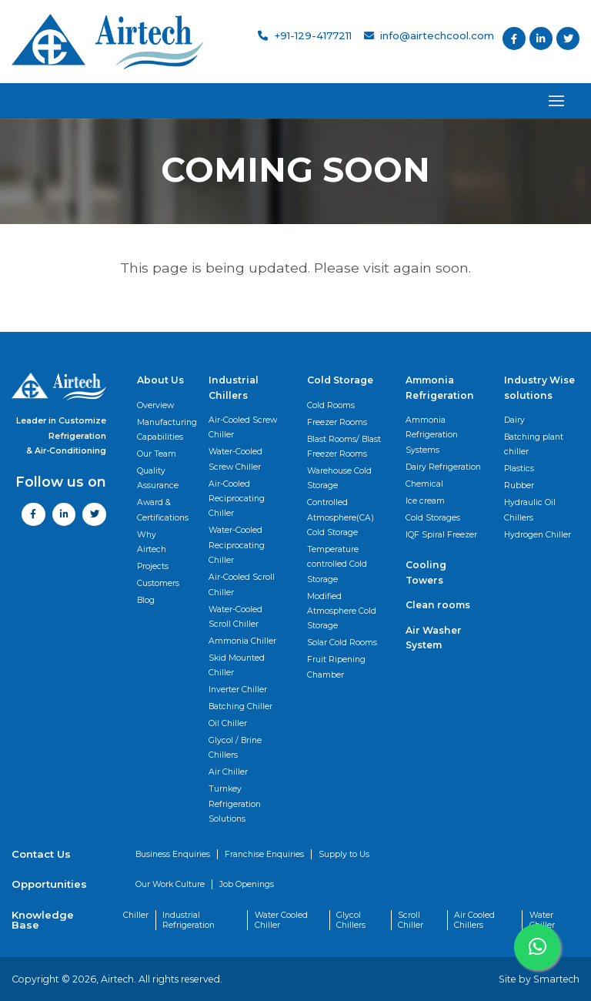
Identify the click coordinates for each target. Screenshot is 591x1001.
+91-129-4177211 (305, 35)
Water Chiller (542, 920)
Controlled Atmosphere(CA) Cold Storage (340, 517)
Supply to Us (344, 854)
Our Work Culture (170, 884)
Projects (153, 566)
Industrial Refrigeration (188, 920)
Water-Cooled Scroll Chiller (235, 616)
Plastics (519, 469)
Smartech (556, 979)
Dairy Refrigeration (443, 467)
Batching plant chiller (533, 444)
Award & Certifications (163, 509)
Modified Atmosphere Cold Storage (341, 611)
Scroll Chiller (410, 920)
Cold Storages (433, 518)
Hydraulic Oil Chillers (530, 509)
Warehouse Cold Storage (339, 478)
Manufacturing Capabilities (167, 429)
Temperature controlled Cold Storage (337, 564)
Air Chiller (228, 772)
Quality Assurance (158, 478)
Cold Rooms (331, 405)
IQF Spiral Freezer (441, 535)
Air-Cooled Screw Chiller (243, 427)
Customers (158, 583)
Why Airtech (151, 542)
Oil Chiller (228, 723)
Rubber (519, 485)
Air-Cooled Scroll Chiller (242, 584)
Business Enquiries (172, 854)
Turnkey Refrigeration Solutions (235, 804)
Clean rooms (438, 605)
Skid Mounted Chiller (237, 665)
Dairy (514, 420)
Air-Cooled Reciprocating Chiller (237, 499)
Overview (155, 405)
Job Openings (246, 884)
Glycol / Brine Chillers (235, 747)
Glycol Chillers (351, 920)
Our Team (156, 454)
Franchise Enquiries (264, 854)
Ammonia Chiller (242, 641)
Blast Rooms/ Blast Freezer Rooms (344, 446)
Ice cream (425, 501)
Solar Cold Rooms (342, 643)
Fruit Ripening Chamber (336, 666)
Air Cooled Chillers (474, 920)
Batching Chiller (240, 706)
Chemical (424, 484)
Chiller (136, 915)
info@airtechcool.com (429, 35)
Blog (146, 600)
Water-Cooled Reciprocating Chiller (237, 545)
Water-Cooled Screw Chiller (235, 459)
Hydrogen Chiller (537, 535)
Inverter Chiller (238, 690)
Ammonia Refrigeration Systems (432, 435)
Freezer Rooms (337, 422)
